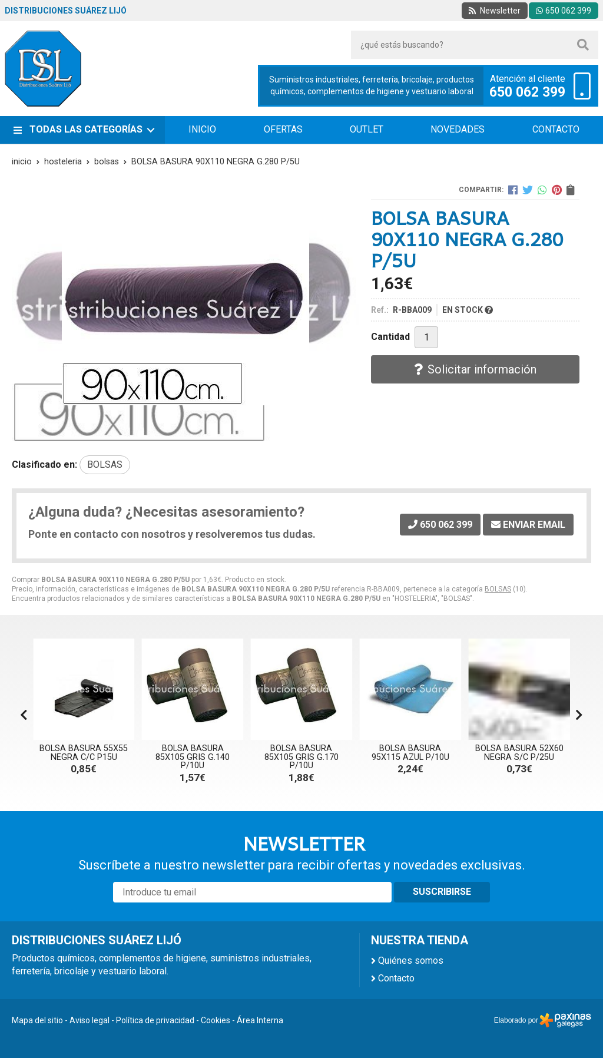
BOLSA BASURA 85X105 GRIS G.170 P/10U (301, 757)
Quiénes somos (410, 960)
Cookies (215, 1020)
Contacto (396, 978)
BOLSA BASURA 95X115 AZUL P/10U (410, 752)
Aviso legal (89, 1020)
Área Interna (260, 1020)
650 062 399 (527, 92)
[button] (579, 715)
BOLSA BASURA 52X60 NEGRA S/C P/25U (519, 752)
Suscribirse (442, 891)
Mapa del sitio (37, 1020)
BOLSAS (498, 589)
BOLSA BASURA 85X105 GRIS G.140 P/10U (192, 757)
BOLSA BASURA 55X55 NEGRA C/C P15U (83, 752)
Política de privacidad (155, 1020)
